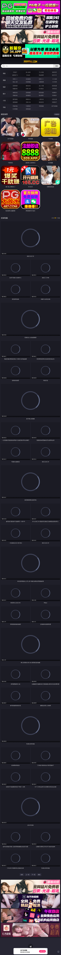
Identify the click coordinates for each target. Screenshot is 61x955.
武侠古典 (54, 99)
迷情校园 (15, 102)
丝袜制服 (28, 82)
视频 (4, 80)
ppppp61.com (30, 61)
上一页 (27, 874)
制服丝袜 (15, 88)
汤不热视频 (54, 106)
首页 (22, 874)
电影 (4, 87)
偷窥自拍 (15, 92)
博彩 (4, 73)
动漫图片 (54, 92)
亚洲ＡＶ (15, 79)
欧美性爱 (54, 86)
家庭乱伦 (28, 99)
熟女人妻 (15, 82)
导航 (4, 107)
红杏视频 (15, 109)
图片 (4, 94)
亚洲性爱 (15, 86)
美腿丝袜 (15, 95)
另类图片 (54, 95)
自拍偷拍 (28, 79)
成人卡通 (41, 86)
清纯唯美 (28, 95)
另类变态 (54, 88)
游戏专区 (54, 72)
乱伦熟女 (41, 88)
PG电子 (15, 72)
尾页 (39, 874)
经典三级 (28, 88)
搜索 (56, 66)
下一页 (33, 874)
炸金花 (28, 75)
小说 (4, 100)
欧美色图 (41, 92)
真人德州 (28, 72)
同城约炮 (15, 106)
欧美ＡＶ (41, 79)
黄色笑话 (41, 102)
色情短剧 (28, 109)
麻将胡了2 (15, 75)
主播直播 (41, 82)
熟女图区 (41, 95)
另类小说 (28, 102)
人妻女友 (41, 99)
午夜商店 (28, 106)
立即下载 (42, 951)
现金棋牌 (41, 75)
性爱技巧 (54, 102)
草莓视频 (41, 106)
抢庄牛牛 (54, 75)
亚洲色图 (28, 92)
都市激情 (15, 99)
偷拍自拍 (28, 86)
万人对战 (41, 72)
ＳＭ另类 (54, 82)
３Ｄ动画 (54, 79)
